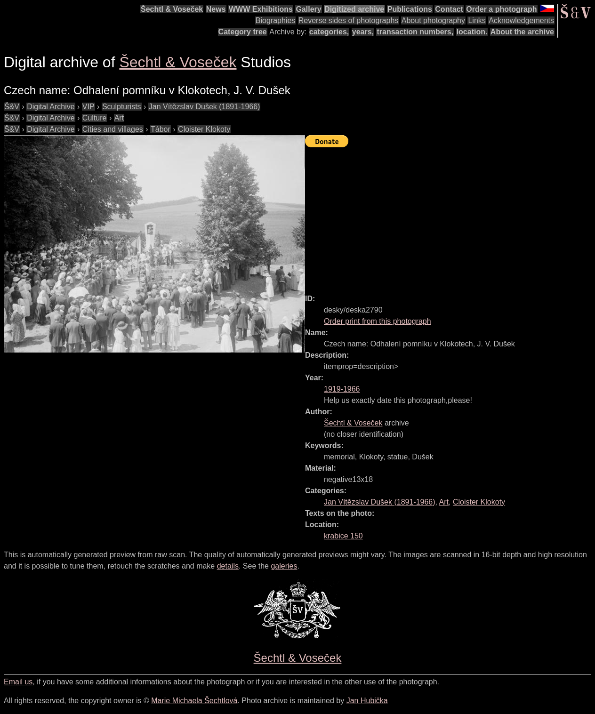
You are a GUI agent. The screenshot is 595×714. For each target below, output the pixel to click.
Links (476, 20)
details (228, 566)
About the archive (522, 32)
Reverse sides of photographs (348, 20)
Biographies (276, 20)
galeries (284, 566)
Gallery (308, 9)
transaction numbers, (415, 32)
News (216, 9)
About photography (433, 20)
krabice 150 (343, 536)
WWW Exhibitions (261, 9)
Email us (18, 682)
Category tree (242, 32)
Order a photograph (501, 9)
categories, (329, 32)
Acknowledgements (521, 20)
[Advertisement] (450, 216)
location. (472, 32)
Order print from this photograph (377, 321)
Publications (409, 9)
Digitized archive (354, 9)
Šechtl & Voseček (172, 9)
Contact (449, 9)
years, (363, 32)
